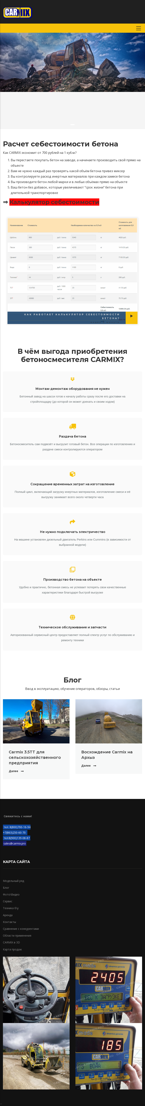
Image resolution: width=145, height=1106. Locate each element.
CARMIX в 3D (11, 942)
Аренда (8, 915)
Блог (6, 887)
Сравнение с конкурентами (21, 929)
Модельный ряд (13, 881)
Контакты (9, 922)
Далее (13, 771)
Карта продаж (12, 949)
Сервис (7, 901)
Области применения (17, 935)
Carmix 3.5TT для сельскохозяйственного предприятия (35, 757)
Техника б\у (11, 908)
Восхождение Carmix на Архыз (106, 755)
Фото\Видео (11, 894)
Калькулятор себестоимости (54, 202)
